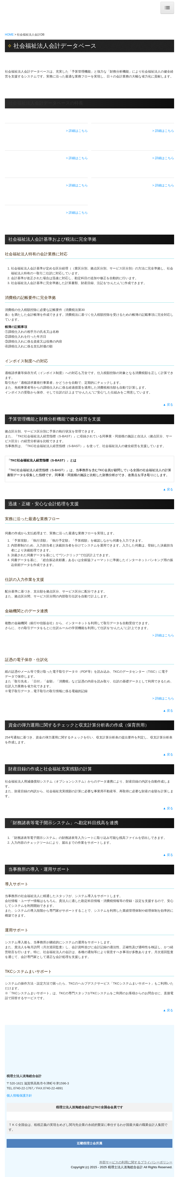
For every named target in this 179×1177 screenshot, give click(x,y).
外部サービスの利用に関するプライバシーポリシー (135, 1162)
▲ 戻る (168, 404)
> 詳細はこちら (77, 131)
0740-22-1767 (23, 1088)
